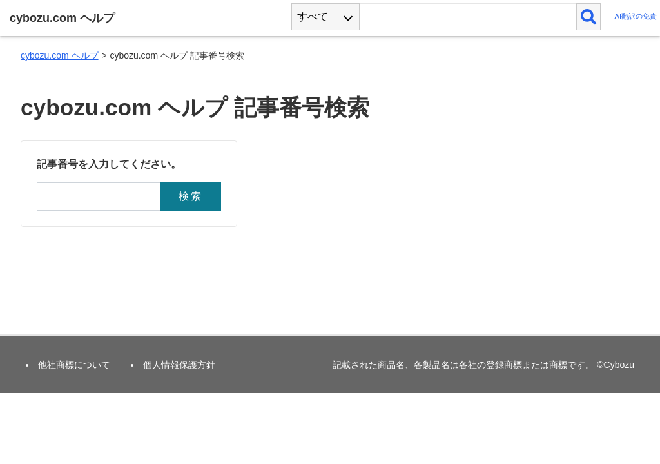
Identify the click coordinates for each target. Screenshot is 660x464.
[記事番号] (98, 196)
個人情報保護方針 (179, 365)
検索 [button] (191, 196)
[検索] (588, 16)
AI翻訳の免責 (635, 16)
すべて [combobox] (312, 16)
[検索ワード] (468, 16)
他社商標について (74, 365)
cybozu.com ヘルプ (60, 55)
